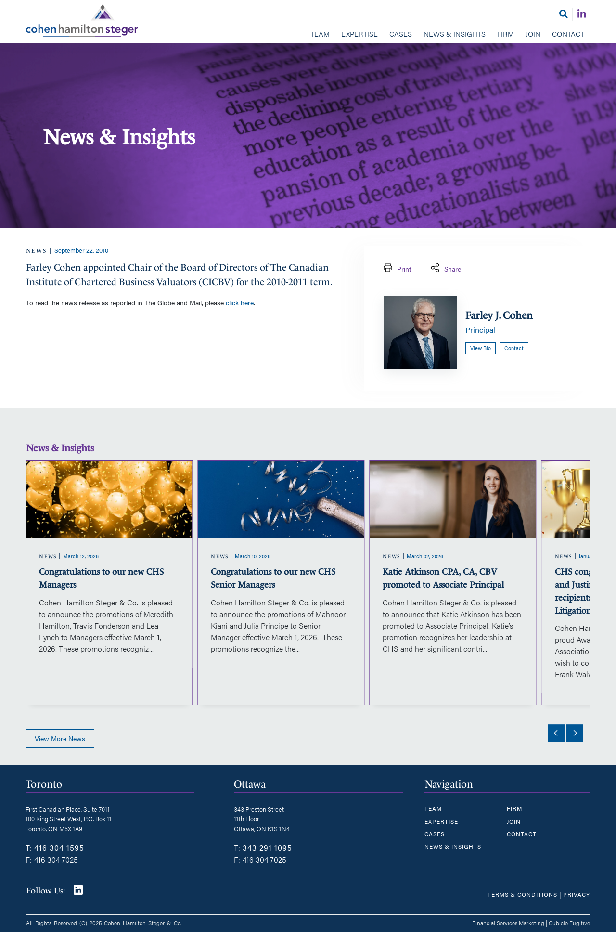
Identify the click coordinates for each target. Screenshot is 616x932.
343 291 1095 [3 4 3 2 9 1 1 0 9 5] (267, 847)
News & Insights (455, 33)
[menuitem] (320, 35)
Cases (400, 33)
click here (240, 302)
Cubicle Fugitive (569, 923)
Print (396, 268)
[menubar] (308, 35)
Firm (505, 33)
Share (445, 268)
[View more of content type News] (37, 250)
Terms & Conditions (522, 894)
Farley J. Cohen (499, 315)
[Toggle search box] (563, 14)
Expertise (359, 33)
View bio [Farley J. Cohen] (480, 348)
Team (320, 33)
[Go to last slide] (556, 733)
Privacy (576, 894)
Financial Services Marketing (508, 923)
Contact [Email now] (514, 348)
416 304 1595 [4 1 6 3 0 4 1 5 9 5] (59, 847)
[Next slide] (574, 733)
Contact (568, 33)
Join (533, 33)
